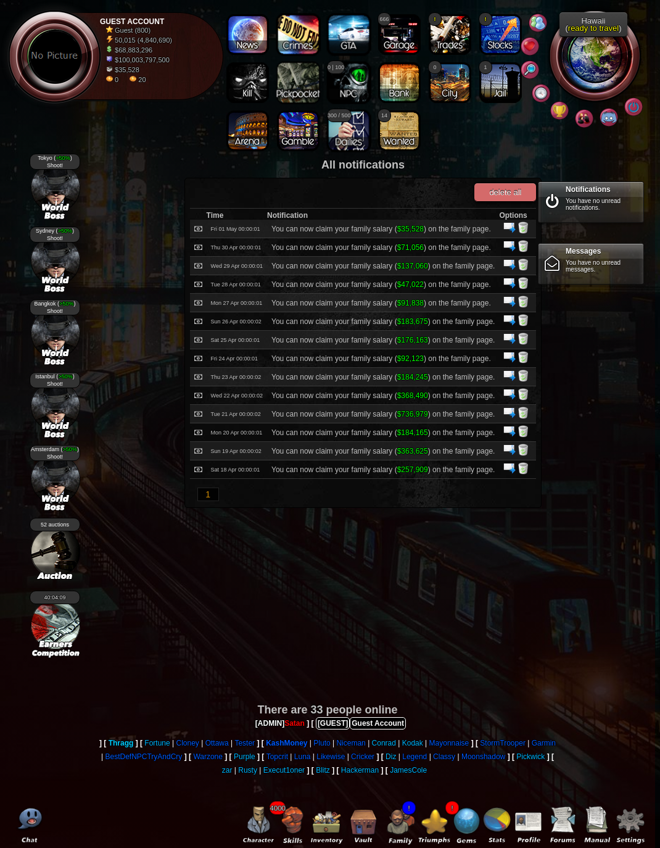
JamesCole (408, 770)
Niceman (350, 743)
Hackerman (360, 770)
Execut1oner (284, 770)
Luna (302, 756)
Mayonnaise (449, 743)
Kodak (412, 743)
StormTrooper (503, 743)
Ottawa (217, 743)
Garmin (544, 743)
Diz (391, 756)
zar (227, 770)
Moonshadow (483, 756)
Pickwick (530, 756)
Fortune (157, 743)
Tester (244, 743)
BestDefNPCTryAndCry (143, 756)
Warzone (208, 756)
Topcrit (277, 756)
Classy (444, 756)
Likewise (330, 756)
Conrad (384, 743)
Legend (414, 756)
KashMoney (286, 743)
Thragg (121, 743)
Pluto (321, 743)
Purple (244, 756)
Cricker (362, 756)
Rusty (247, 770)
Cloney (187, 743)
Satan (294, 723)
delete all (505, 192)
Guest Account (378, 723)
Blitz (323, 770)
